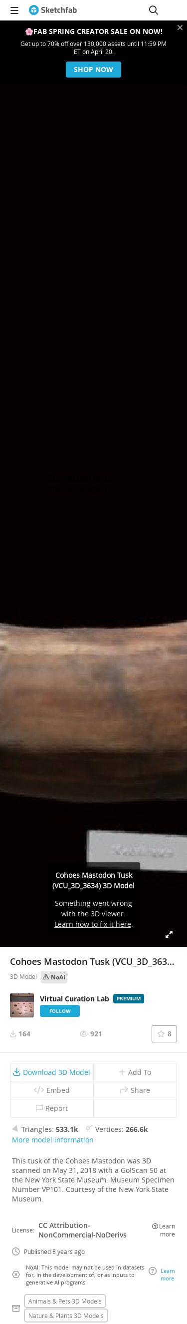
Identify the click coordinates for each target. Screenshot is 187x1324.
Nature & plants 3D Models (66, 1315)
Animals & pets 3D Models (65, 1301)
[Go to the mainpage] (53, 10)
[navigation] (14, 10)
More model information (53, 1139)
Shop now (93, 69)
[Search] (153, 10)
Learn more (163, 1230)
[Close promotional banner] (180, 28)
